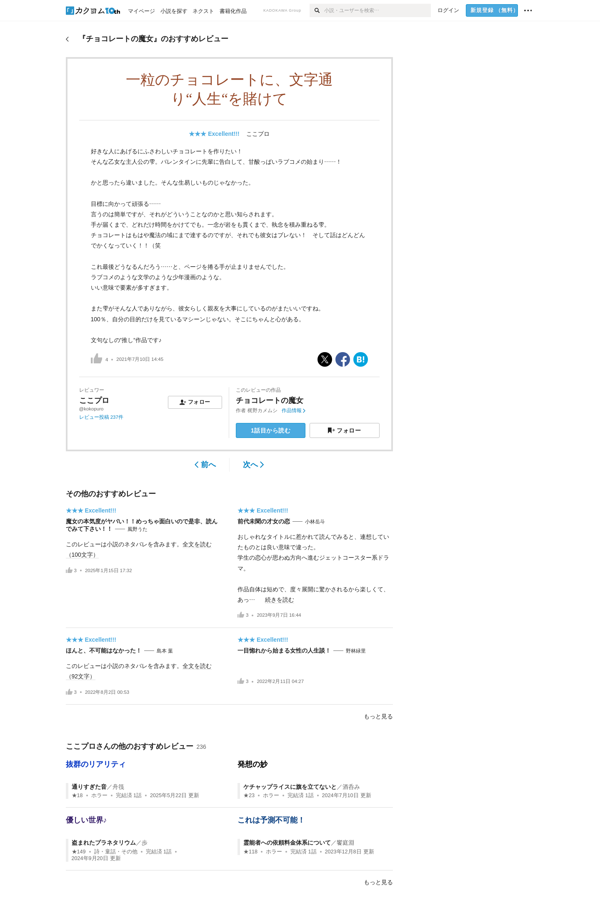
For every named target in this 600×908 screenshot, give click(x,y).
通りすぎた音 (89, 786)
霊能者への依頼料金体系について (287, 842)
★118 (250, 852)
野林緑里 (356, 650)
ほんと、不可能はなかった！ (104, 650)
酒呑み (351, 786)
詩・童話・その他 (116, 852)
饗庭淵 (345, 842)
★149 (79, 852)
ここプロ (258, 133)
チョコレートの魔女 (269, 400)
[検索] (317, 10)
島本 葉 (165, 650)
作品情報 (293, 410)
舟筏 (118, 786)
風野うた (138, 529)
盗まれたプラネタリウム (104, 842)
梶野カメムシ (263, 410)
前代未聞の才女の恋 (264, 521)
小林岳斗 (315, 521)
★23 (249, 795)
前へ (205, 464)
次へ (253, 464)
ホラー (99, 795)
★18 (77, 795)
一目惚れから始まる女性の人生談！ (284, 650)
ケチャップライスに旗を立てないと (290, 786)
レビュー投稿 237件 (101, 417)
